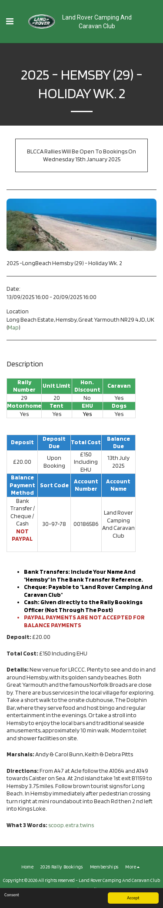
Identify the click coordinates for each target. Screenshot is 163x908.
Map (13, 327)
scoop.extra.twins (71, 825)
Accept (133, 898)
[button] (9, 21)
